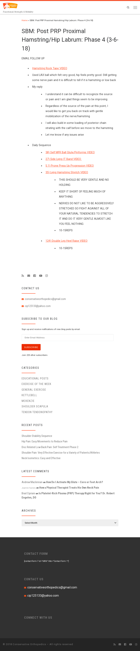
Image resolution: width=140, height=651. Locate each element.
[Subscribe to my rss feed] (23, 276)
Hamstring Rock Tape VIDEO (49, 68)
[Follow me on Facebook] (34, 276)
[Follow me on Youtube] (40, 276)
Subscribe (31, 347)
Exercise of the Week (36, 384)
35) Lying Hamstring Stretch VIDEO (67, 172)
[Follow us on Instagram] (46, 276)
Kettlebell (29, 395)
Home (25, 20)
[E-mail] (28, 276)
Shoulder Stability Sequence (37, 436)
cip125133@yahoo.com (38, 306)
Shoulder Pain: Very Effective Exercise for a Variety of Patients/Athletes (61, 453)
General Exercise (34, 390)
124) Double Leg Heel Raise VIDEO (66, 240)
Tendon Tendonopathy (37, 412)
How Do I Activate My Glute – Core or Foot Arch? (74, 482)
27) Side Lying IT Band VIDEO (64, 159)
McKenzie (28, 401)
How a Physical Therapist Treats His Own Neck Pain (69, 488)
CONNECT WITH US (38, 618)
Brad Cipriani (28, 493)
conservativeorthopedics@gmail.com (45, 299)
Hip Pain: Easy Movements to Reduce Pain (45, 441)
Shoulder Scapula (35, 406)
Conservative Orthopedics (29, 644)
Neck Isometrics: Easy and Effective (41, 458)
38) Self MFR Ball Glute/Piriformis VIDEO (70, 152)
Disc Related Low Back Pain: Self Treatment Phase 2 (50, 447)
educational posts (35, 378)
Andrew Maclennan (32, 482)
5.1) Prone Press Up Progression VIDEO (70, 165)
